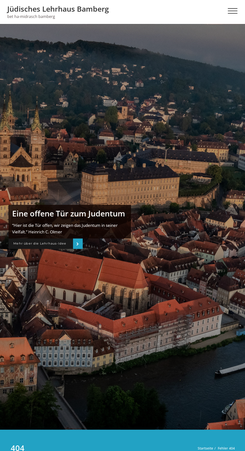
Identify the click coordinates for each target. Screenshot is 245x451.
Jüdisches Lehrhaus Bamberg (58, 9)
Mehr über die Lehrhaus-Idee (42, 243)
